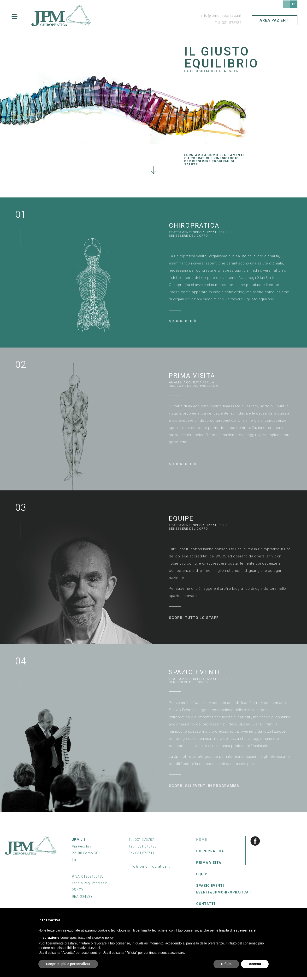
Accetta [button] (255, 964)
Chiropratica (210, 851)
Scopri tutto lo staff (194, 618)
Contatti (205, 904)
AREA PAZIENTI (275, 20)
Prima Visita (208, 863)
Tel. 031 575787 (228, 23)
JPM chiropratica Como (61, 15)
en (293, 4)
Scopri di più (182, 321)
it (286, 4)
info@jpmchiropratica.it (221, 15)
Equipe (203, 874)
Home (201, 840)
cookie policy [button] (103, 937)
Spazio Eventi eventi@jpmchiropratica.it (225, 889)
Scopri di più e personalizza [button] (68, 964)
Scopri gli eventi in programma (204, 786)
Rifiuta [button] (226, 964)
